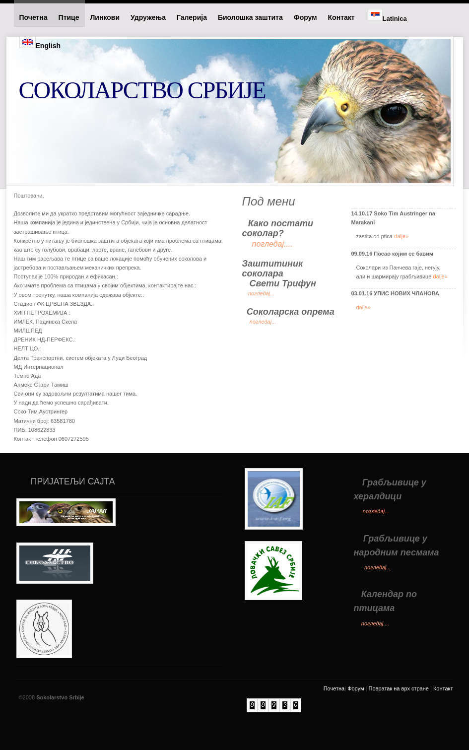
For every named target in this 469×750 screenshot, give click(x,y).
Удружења (148, 17)
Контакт (342, 17)
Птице (69, 17)
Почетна (33, 17)
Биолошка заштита (250, 17)
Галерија (192, 17)
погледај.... (375, 623)
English (40, 43)
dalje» (401, 236)
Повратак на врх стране (399, 688)
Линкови (105, 17)
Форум (305, 17)
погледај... (261, 293)
